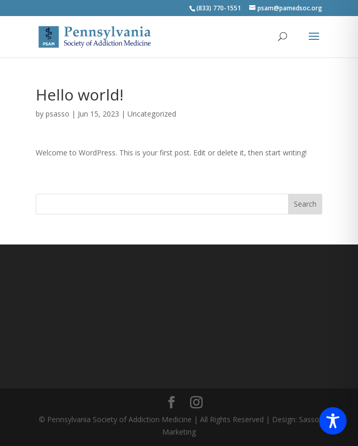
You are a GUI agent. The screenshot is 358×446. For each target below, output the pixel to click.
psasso (57, 114)
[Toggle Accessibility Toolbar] (333, 421)
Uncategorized (151, 114)
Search (305, 204)
